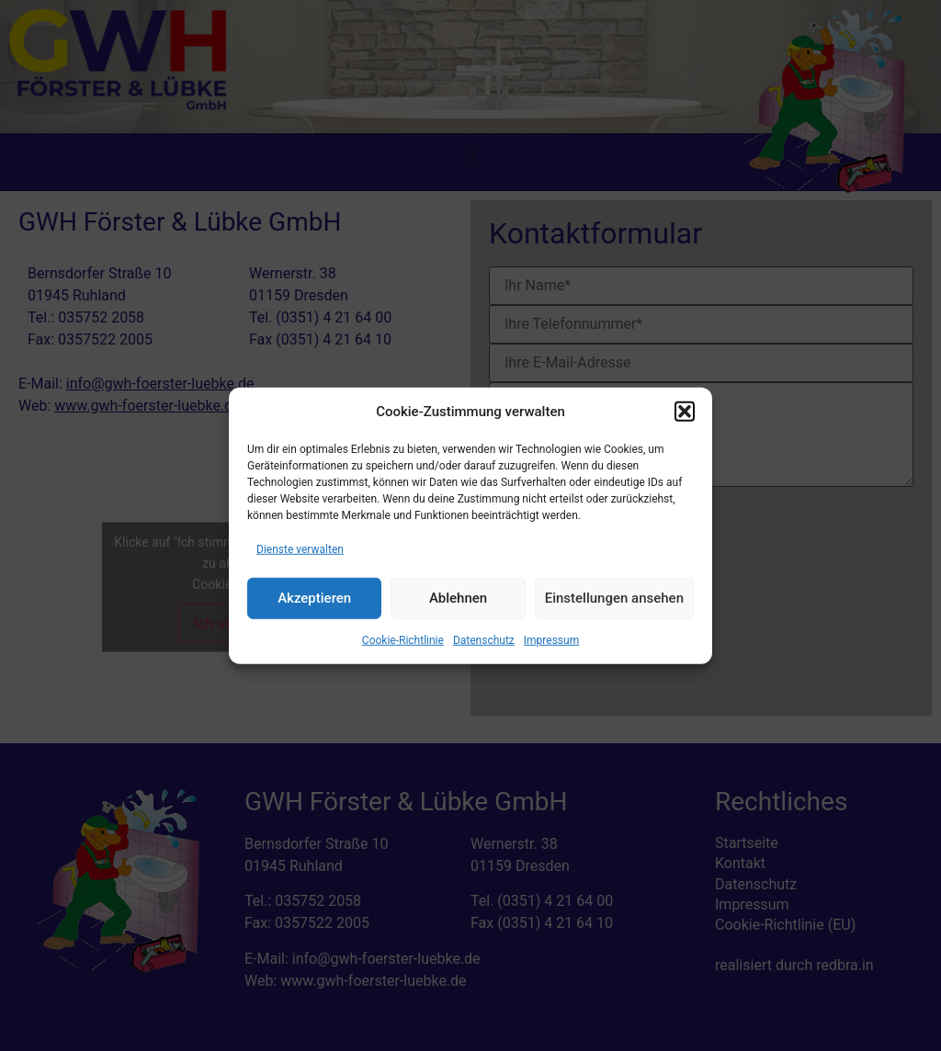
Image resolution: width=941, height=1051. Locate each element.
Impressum (551, 639)
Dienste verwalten (300, 548)
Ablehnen (458, 598)
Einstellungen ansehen (614, 598)
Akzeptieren (314, 598)
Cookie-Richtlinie (403, 639)
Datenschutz (484, 639)
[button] (684, 411)
